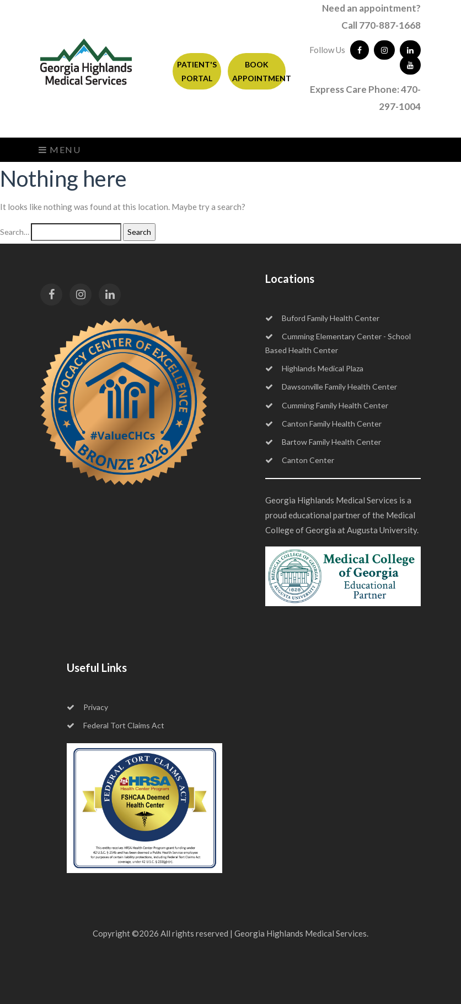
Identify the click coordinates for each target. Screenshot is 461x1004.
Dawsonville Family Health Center (331, 386)
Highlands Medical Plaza (314, 368)
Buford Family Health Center (322, 318)
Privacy (87, 707)
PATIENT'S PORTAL (197, 71)
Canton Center (299, 460)
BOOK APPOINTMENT (259, 71)
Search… (14, 231)
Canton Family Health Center (323, 423)
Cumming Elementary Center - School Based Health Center (338, 343)
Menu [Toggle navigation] (60, 149)
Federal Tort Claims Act (115, 725)
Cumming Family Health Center (326, 405)
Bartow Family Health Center (323, 441)
